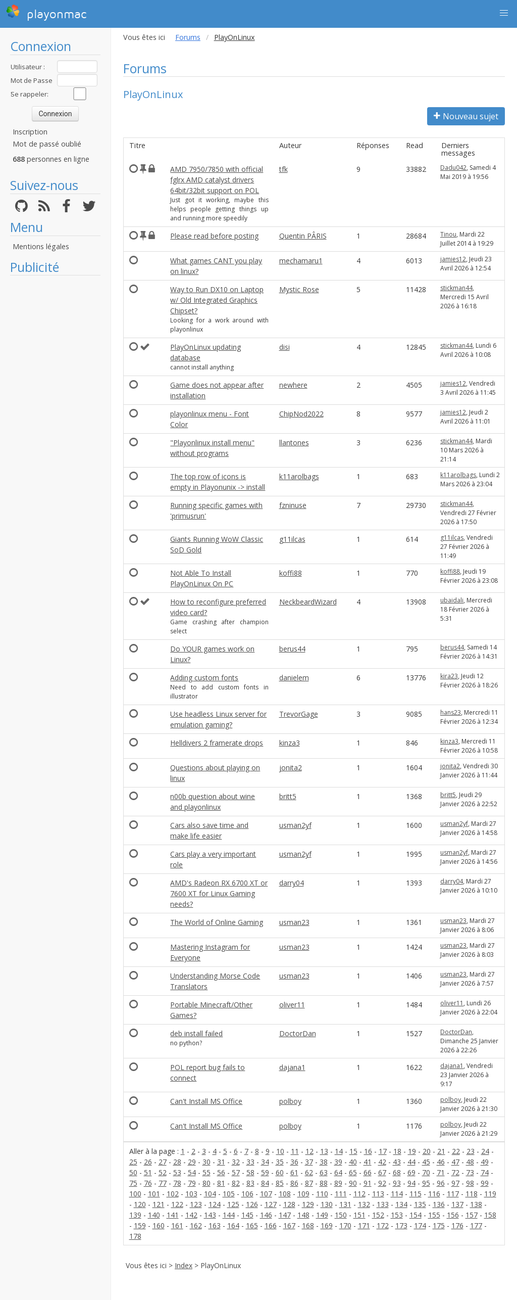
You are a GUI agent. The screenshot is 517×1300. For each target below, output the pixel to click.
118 (472, 1193)
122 (177, 1204)
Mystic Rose (299, 289)
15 (353, 1151)
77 (163, 1183)
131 (345, 1204)
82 (236, 1183)
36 (294, 1162)
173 (401, 1225)
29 (192, 1162)
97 (455, 1183)
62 (309, 1172)
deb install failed (196, 1033)
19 (412, 1151)
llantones (294, 442)
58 (250, 1172)
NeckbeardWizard (308, 602)
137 (457, 1204)
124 (215, 1204)
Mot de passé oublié (47, 144)
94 (411, 1183)
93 (397, 1183)
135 (420, 1204)
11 (295, 1151)
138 (476, 1204)
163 (215, 1225)
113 (378, 1193)
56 (221, 1172)
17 (383, 1151)
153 (397, 1215)
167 (289, 1225)
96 (441, 1183)
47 (455, 1162)
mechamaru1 (301, 260)
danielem (294, 677)
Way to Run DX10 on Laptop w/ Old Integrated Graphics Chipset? (217, 300)
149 (322, 1215)
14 (339, 1151)
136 (439, 1204)
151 (359, 1215)
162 (196, 1225)
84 (265, 1183)
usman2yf (295, 825)
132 (364, 1204)
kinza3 (289, 743)
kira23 (449, 676)
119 (490, 1193)
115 (415, 1193)
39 (338, 1162)
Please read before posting (214, 236)
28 (177, 1162)
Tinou (448, 234)
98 (470, 1183)
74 (485, 1172)
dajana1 (292, 1067)
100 (135, 1193)
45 (426, 1162)
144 (229, 1215)
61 (294, 1172)
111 (341, 1193)
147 (285, 1215)
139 (135, 1215)
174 (420, 1225)
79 (192, 1183)
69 (411, 1172)
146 (266, 1215)
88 (324, 1183)
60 (280, 1172)
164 (233, 1225)
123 (196, 1204)
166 (271, 1225)
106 (247, 1193)
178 (135, 1236)
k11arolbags (299, 476)
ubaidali (451, 600)
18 (397, 1151)
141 (173, 1215)
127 (271, 1204)
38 (324, 1162)
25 (133, 1162)
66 (368, 1172)
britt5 (287, 796)
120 (140, 1204)
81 (221, 1183)
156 (453, 1215)
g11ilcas (292, 539)
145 (247, 1215)
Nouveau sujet (466, 116)
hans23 (450, 712)
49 (485, 1162)
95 (426, 1183)
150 (341, 1215)
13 (324, 1151)
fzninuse (292, 505)
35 (280, 1162)
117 (453, 1193)
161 (177, 1225)
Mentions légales (41, 246)
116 (434, 1193)
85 (280, 1183)
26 (148, 1162)
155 (434, 1215)
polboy (290, 1101)
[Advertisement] (55, 432)
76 (148, 1183)
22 (456, 1151)
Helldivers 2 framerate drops (216, 743)
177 (476, 1225)
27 (163, 1162)
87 (309, 1183)
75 (133, 1183)
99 (485, 1183)
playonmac (46, 12)
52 (163, 1172)
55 (206, 1172)
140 (154, 1215)
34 (265, 1162)
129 (308, 1204)
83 (250, 1183)
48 (470, 1162)
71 (441, 1172)
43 (397, 1162)
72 (455, 1172)
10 (280, 1151)
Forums (187, 37)
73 (470, 1172)
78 (177, 1183)
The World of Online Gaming (216, 922)
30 (206, 1162)
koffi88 (290, 573)
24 (485, 1151)
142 (191, 1215)
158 (490, 1215)
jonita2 (290, 767)
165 (252, 1225)
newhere (293, 385)
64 (338, 1172)
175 (439, 1225)
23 (471, 1151)
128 (289, 1204)
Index (183, 1265)
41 (368, 1162)
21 (441, 1151)
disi (284, 347)
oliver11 (292, 1004)
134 (401, 1204)
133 (383, 1204)
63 (324, 1172)
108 (285, 1193)
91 (368, 1183)
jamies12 (453, 259)
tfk (283, 169)
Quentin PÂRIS (303, 236)
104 (210, 1193)
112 (359, 1193)
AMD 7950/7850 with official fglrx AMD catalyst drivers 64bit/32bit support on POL (216, 179)
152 (378, 1215)
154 (415, 1215)
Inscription (30, 131)
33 (250, 1162)
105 (229, 1193)
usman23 (294, 922)
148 (303, 1215)
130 (327, 1204)
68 (397, 1172)
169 (327, 1225)
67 (382, 1172)
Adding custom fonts (204, 677)
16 (368, 1151)
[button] (504, 13)
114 (397, 1193)
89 (338, 1183)
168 (308, 1225)
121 (158, 1204)
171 (364, 1225)
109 (303, 1193)
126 (252, 1204)
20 (427, 1151)
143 (210, 1215)
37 (309, 1162)
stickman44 (456, 288)
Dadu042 (453, 167)
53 (177, 1172)
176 (457, 1225)
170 (345, 1225)
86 (294, 1183)
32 (236, 1162)
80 (206, 1183)
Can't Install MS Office (206, 1101)
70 (426, 1172)
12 (309, 1151)
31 (221, 1162)
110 (322, 1193)
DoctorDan (297, 1033)
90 (353, 1183)
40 (353, 1162)
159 (140, 1225)
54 (192, 1172)
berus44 (292, 649)
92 (382, 1183)
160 (158, 1225)
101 (154, 1193)
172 (383, 1225)
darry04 (291, 883)
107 (266, 1193)
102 (173, 1193)
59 (265, 1172)
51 (148, 1172)
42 (382, 1162)
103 (191, 1193)
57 (236, 1172)
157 (472, 1215)
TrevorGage (298, 714)
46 (441, 1162)
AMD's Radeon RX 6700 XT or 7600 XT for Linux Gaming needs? (219, 893)
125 (233, 1204)
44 (411, 1162)
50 (133, 1172)
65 (353, 1172)
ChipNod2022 (301, 414)
